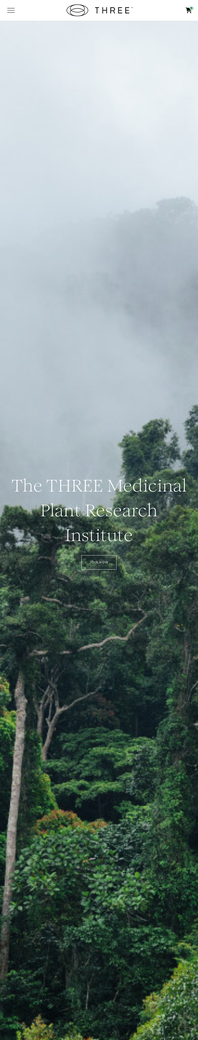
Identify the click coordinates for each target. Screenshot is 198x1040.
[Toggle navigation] (11, 10)
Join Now (99, 562)
